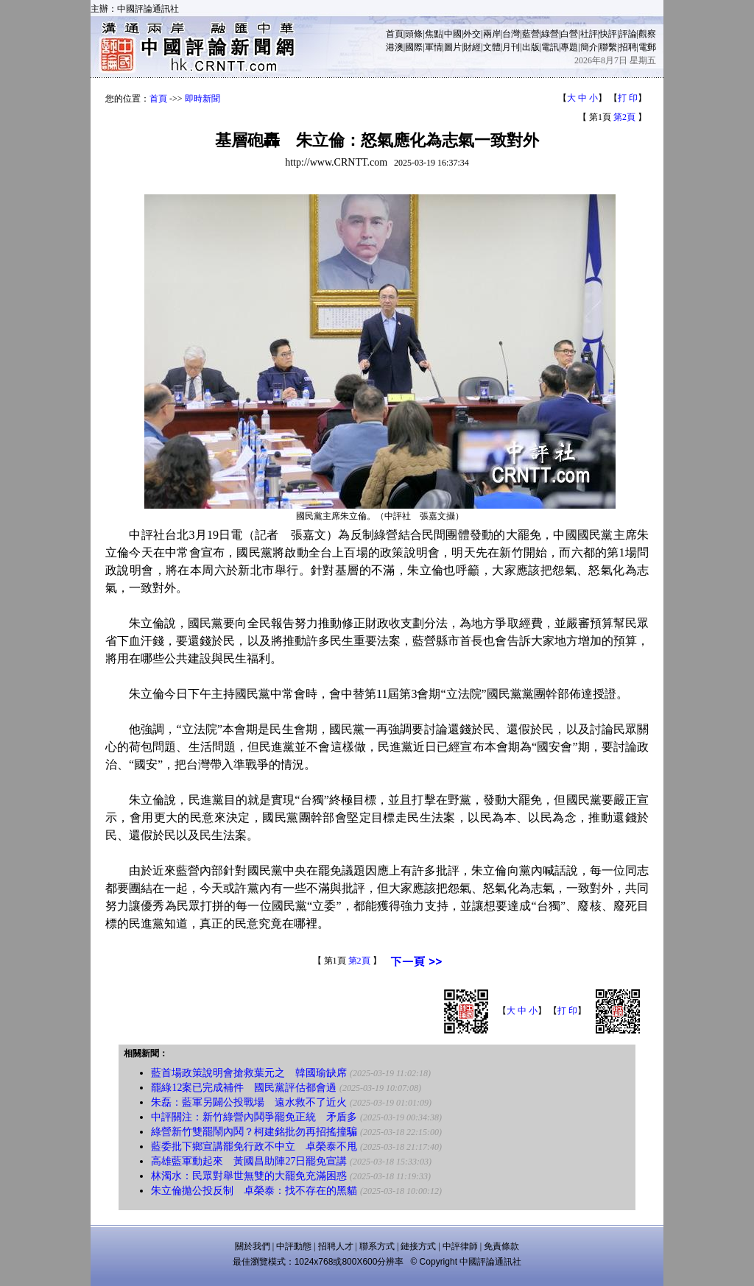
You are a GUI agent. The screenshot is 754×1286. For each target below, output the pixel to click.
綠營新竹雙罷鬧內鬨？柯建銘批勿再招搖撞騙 (254, 1131)
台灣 (511, 34)
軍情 (434, 47)
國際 (414, 47)
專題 (569, 47)
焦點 (434, 34)
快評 (608, 34)
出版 (531, 47)
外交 (472, 34)
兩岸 (492, 34)
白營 (569, 34)
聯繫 (608, 47)
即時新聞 (202, 98)
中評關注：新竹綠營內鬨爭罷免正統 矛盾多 (254, 1117)
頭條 (414, 34)
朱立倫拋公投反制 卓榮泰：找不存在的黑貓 (254, 1190)
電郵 (647, 47)
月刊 (511, 47)
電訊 (550, 47)
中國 (453, 34)
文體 (492, 47)
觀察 (647, 34)
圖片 (453, 47)
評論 (628, 34)
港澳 (395, 47)
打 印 (628, 98)
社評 (589, 34)
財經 (472, 47)
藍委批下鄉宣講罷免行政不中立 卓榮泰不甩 (254, 1146)
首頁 (395, 34)
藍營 (531, 34)
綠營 (550, 34)
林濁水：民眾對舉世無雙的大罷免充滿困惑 (249, 1175)
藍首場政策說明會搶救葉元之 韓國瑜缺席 (249, 1072)
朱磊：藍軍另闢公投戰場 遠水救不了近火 (249, 1102)
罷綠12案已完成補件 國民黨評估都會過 (244, 1087)
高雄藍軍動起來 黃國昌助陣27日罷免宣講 (249, 1161)
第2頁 (624, 117)
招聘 (628, 47)
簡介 (589, 47)
